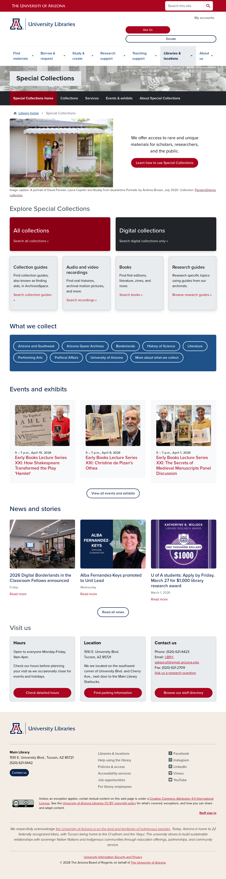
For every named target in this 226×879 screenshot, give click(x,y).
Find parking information (113, 693)
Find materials (20, 56)
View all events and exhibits (113, 493)
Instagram (181, 760)
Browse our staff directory (183, 693)
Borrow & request (48, 56)
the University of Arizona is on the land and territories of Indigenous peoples (113, 829)
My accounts (204, 18)
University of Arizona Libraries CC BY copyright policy (99, 803)
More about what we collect (157, 357)
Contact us (166, 643)
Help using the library (114, 760)
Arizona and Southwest (36, 346)
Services (92, 98)
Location (92, 643)
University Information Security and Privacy (113, 857)
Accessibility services (114, 773)
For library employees (115, 786)
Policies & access (111, 767)
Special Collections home (33, 98)
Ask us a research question (175, 673)
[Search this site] (184, 6)
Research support (107, 56)
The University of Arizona (148, 862)
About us (204, 56)
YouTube (180, 780)
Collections (69, 98)
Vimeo (178, 773)
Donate (171, 39)
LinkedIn (180, 767)
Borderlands (125, 346)
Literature (195, 346)
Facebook (181, 753)
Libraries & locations (172, 56)
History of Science (161, 346)
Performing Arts (30, 357)
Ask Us (148, 30)
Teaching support (139, 56)
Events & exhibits (119, 98)
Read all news (113, 612)
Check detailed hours (42, 693)
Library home (29, 113)
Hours (19, 643)
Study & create (78, 56)
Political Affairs (66, 357)
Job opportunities (111, 780)
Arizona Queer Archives (85, 346)
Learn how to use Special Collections (164, 163)
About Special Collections (160, 98)
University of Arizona (106, 357)
